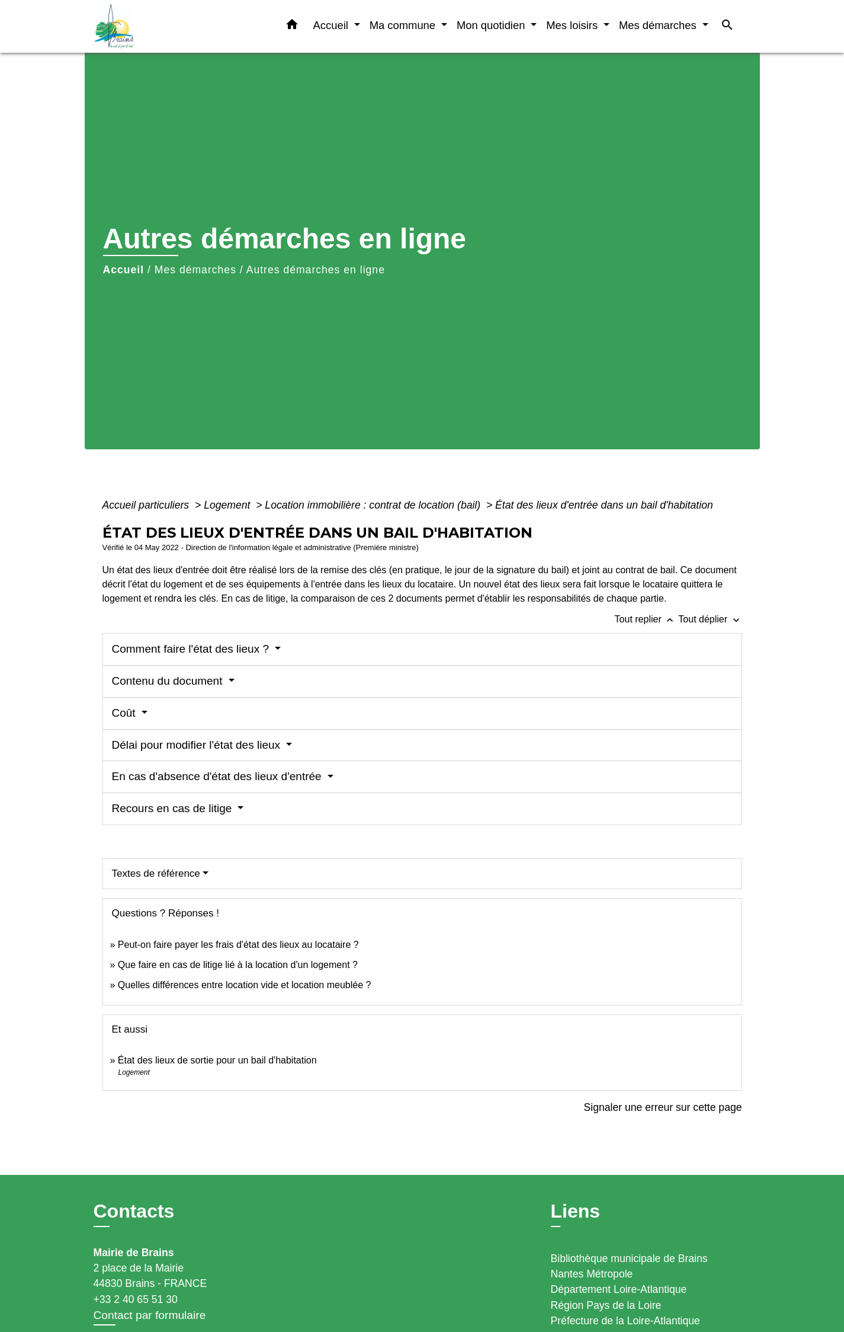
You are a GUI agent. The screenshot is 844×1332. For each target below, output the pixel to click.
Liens (576, 1211)
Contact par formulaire (150, 1315)
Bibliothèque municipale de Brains (629, 1258)
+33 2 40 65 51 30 (136, 1299)
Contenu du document (169, 681)
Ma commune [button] (404, 25)
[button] (292, 26)
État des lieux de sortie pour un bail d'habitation (217, 1060)
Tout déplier (710, 619)
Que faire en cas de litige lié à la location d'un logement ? (238, 965)
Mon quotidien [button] (492, 25)
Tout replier (647, 619)
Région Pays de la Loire (606, 1305)
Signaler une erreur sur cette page (663, 1107)
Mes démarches (195, 270)
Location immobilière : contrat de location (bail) (374, 505)
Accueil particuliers (147, 505)
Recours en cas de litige (173, 808)
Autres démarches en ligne (315, 270)
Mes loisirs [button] (573, 25)
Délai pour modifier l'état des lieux (198, 745)
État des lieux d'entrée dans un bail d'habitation (604, 505)
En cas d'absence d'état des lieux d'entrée (218, 776)
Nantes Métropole (592, 1274)
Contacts (134, 1211)
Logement (228, 505)
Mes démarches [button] (659, 25)
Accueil (124, 270)
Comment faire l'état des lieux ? (192, 649)
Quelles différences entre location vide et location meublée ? (244, 985)
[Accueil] (168, 26)
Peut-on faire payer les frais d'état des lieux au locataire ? (238, 945)
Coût (125, 713)
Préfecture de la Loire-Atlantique (625, 1321)
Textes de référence (156, 873)
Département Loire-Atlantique (619, 1289)
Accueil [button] (332, 25)
